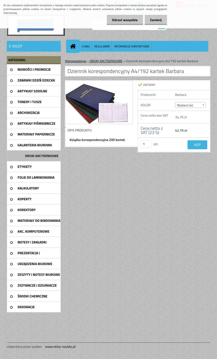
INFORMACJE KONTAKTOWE (131, 46)
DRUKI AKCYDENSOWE (106, 61)
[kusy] (146, 144)
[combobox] (190, 105)
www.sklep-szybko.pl (60, 346)
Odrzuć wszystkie (125, 19)
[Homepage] (74, 46)
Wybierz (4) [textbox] (185, 105)
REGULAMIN (102, 46)
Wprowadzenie (75, 61)
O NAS (86, 46)
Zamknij (156, 19)
